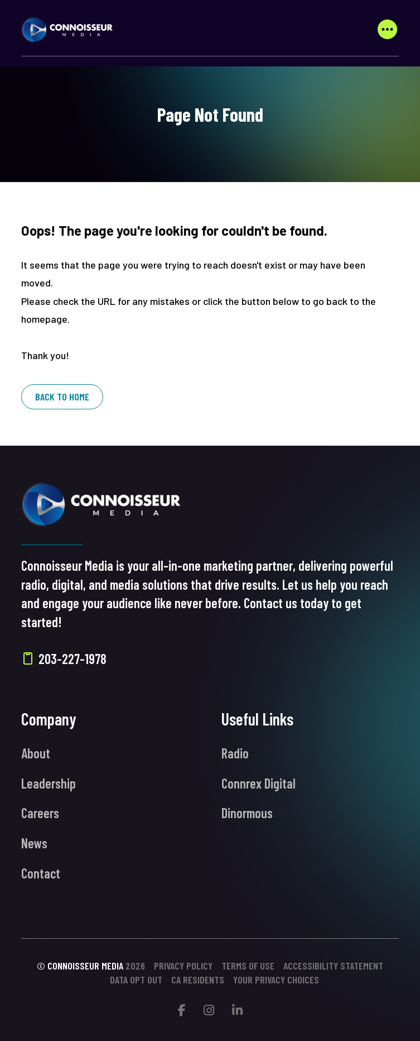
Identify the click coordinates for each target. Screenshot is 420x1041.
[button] (387, 29)
